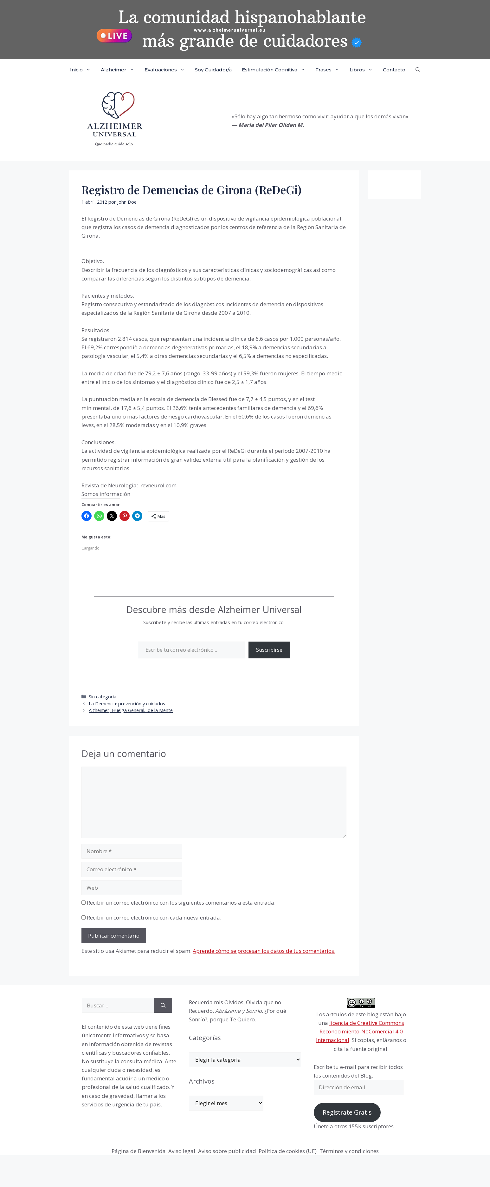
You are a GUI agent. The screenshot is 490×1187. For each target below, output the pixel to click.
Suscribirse (269, 649)
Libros (364, 69)
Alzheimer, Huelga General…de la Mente (131, 710)
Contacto (394, 70)
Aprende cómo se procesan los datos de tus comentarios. (264, 950)
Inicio (83, 69)
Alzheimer (120, 69)
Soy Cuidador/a (213, 70)
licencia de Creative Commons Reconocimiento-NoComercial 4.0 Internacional (360, 1031)
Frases (330, 69)
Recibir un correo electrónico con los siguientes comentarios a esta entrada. (181, 902)
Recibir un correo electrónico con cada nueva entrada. (154, 917)
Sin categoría (102, 697)
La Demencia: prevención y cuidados (127, 704)
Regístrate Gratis (347, 1112)
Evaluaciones (167, 69)
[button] (417, 69)
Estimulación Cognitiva (276, 69)
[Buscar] (163, 1005)
